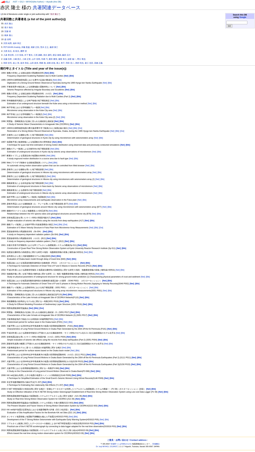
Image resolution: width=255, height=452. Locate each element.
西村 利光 (79, 63)
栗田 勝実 (53, 59)
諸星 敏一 (72, 59)
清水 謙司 (47, 55)
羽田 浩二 (70, 63)
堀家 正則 (35, 47)
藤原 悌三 (54, 47)
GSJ (22, 2)
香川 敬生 (8, 27)
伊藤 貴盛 (25, 47)
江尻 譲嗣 (38, 55)
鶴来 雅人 (8, 35)
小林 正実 (26, 59)
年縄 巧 (44, 59)
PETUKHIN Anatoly (11, 47)
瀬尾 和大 (62, 59)
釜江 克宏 (89, 63)
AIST (15, 2)
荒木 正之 (44, 47)
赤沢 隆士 (8, 23)
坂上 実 (16, 63)
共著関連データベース (57, 7)
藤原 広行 (66, 55)
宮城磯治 (155, 444)
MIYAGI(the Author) (35, 2)
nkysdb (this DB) (53, 2)
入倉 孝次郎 (8, 55)
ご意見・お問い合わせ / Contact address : (127, 440)
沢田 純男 (7, 43)
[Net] (55, 80)
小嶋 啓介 (17, 59)
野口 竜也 (81, 59)
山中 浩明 (36, 59)
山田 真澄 (34, 63)
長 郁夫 (16, 51)
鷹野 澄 (23, 51)
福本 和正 (17, 43)
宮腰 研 (7, 31)
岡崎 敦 (42, 63)
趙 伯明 (7, 39)
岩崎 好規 (51, 63)
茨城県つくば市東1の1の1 (121, 444)
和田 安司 (7, 63)
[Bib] (59, 80)
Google (242, 17)
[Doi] (80, 128)
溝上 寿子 (60, 63)
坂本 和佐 (24, 63)
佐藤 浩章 (7, 59)
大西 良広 (7, 51)
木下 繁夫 (28, 55)
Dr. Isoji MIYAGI (102, 446)
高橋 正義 (98, 63)
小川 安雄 (19, 55)
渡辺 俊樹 (57, 55)
